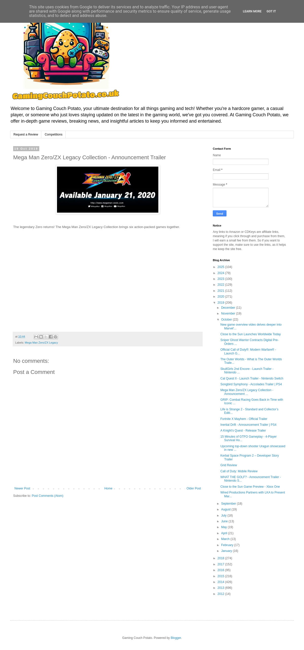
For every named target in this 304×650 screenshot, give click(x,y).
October (227, 319)
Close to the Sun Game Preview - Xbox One (250, 486)
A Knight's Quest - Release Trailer (243, 430)
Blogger (176, 638)
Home (108, 488)
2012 (221, 594)
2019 (221, 302)
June (225, 521)
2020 (221, 296)
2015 (221, 576)
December (228, 307)
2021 (221, 291)
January (227, 551)
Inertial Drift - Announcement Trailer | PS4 (248, 425)
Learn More (252, 11)
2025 (221, 267)
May (224, 527)
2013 (221, 588)
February (227, 545)
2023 (221, 279)
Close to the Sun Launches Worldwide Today (250, 334)
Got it (271, 11)
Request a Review (25, 134)
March (226, 539)
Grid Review (228, 465)
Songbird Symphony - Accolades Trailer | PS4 (251, 384)
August (226, 509)
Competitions (53, 134)
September (229, 503)
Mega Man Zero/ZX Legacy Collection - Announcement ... (246, 391)
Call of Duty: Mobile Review (239, 471)
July (224, 515)
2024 (221, 273)
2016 (221, 570)
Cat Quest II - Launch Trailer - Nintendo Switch (251, 378)
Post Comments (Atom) (47, 496)
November (228, 313)
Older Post (193, 488)
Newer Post (22, 488)
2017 (221, 564)
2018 (221, 558)
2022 (221, 284)
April (224, 533)
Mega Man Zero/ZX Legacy (41, 342)
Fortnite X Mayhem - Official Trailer (243, 419)
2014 (221, 582)
